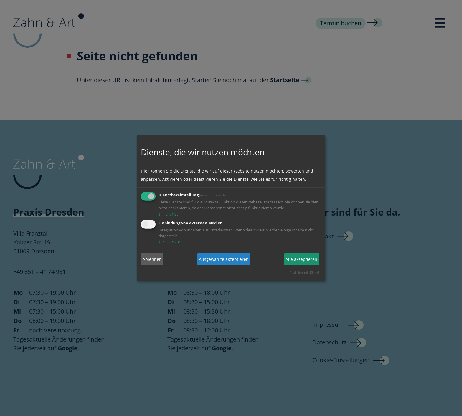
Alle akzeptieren (301, 259)
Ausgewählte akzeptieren (224, 259)
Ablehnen (152, 259)
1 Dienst (168, 214)
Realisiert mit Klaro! (304, 272)
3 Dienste (169, 242)
